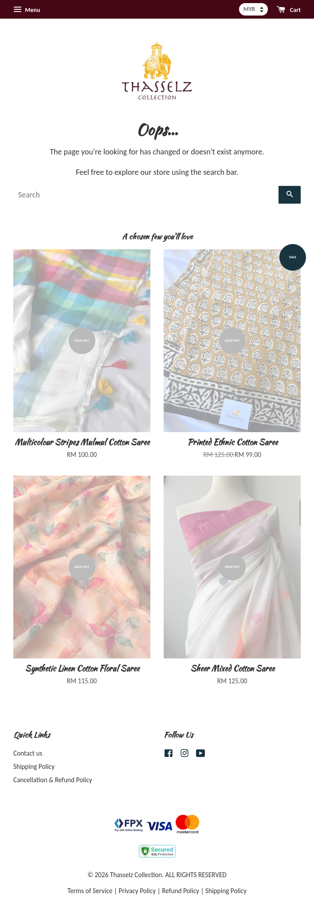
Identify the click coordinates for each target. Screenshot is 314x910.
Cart (289, 9)
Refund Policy (180, 890)
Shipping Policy (34, 766)
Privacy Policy (137, 890)
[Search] (146, 195)
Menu (26, 9)
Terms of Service (90, 890)
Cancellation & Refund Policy (52, 780)
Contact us (27, 753)
